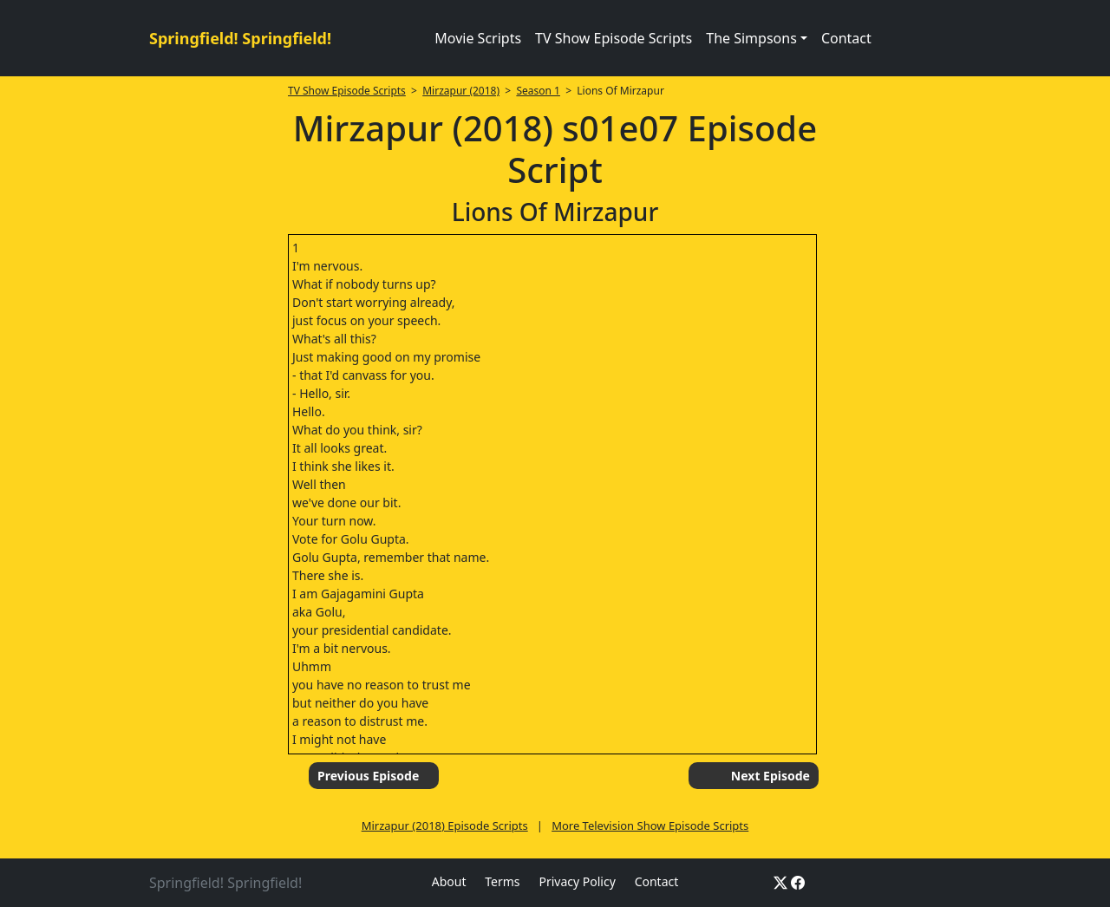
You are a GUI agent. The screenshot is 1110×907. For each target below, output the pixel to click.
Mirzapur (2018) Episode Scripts (445, 825)
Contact (846, 38)
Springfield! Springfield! (240, 38)
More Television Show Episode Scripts (650, 825)
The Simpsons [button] (751, 38)
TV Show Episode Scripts (613, 38)
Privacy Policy (577, 881)
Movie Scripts (477, 38)
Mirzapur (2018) (461, 90)
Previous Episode (368, 775)
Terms (502, 881)
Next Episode (770, 775)
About (449, 881)
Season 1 (538, 90)
